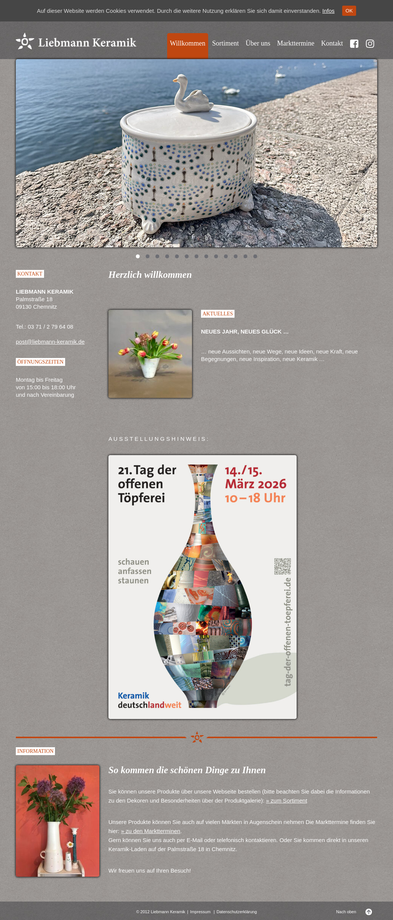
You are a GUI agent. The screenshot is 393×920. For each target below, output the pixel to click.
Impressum (200, 911)
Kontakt (332, 43)
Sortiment (225, 43)
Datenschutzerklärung (236, 911)
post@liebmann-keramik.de (50, 341)
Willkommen (187, 43)
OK (349, 11)
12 (245, 257)
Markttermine (295, 43)
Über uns (258, 43)
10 (226, 257)
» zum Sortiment (286, 800)
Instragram (370, 48)
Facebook (354, 48)
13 (255, 257)
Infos (328, 11)
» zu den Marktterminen (150, 831)
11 (236, 257)
